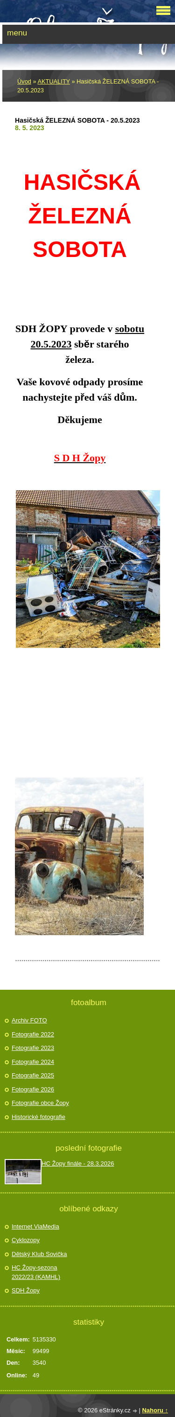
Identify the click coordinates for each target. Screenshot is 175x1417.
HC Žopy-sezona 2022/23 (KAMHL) (36, 1272)
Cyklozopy (26, 1239)
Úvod (24, 81)
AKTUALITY (53, 81)
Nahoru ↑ (155, 1410)
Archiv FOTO (29, 1020)
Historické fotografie (38, 1116)
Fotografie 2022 (33, 1034)
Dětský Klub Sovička (39, 1253)
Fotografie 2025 (33, 1075)
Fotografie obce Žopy (40, 1102)
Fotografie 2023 (33, 1047)
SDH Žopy (26, 1290)
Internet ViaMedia (35, 1226)
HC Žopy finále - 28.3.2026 (78, 1163)
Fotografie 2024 (33, 1061)
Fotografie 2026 (33, 1089)
